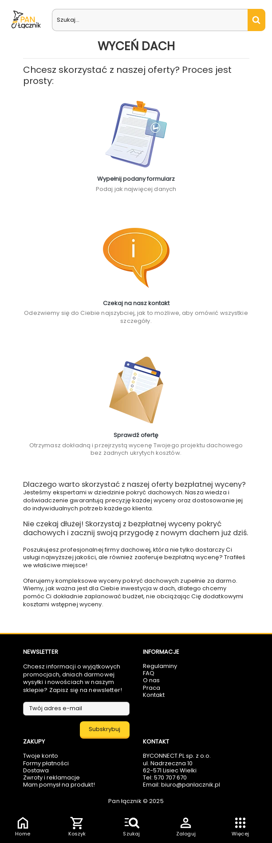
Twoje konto (40, 756)
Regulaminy (160, 666)
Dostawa (36, 770)
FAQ (148, 673)
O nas (151, 680)
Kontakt (154, 695)
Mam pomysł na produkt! (59, 784)
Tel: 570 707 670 (165, 777)
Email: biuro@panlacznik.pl (181, 784)
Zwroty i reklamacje (51, 777)
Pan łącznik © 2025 (135, 801)
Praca (151, 688)
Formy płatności (46, 763)
